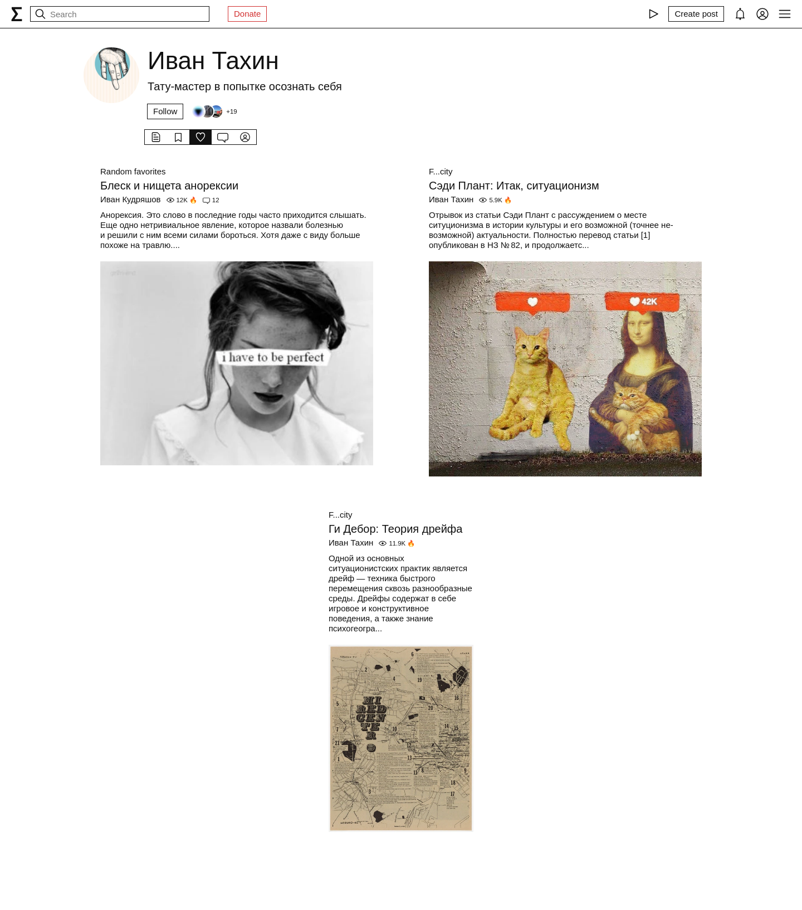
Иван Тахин (451, 199)
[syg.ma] (16, 14)
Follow (165, 111)
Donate (247, 13)
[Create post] (696, 14)
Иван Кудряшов (130, 199)
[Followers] (214, 111)
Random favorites (133, 171)
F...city (441, 171)
